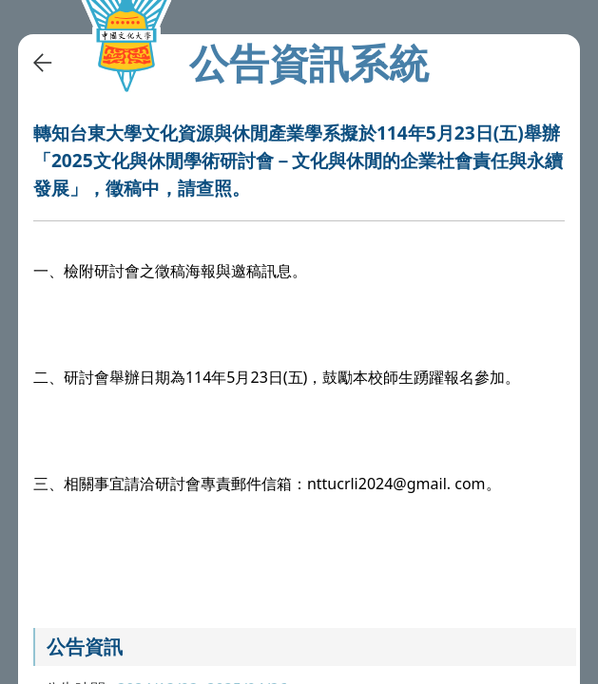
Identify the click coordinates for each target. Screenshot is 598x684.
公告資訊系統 (309, 62)
